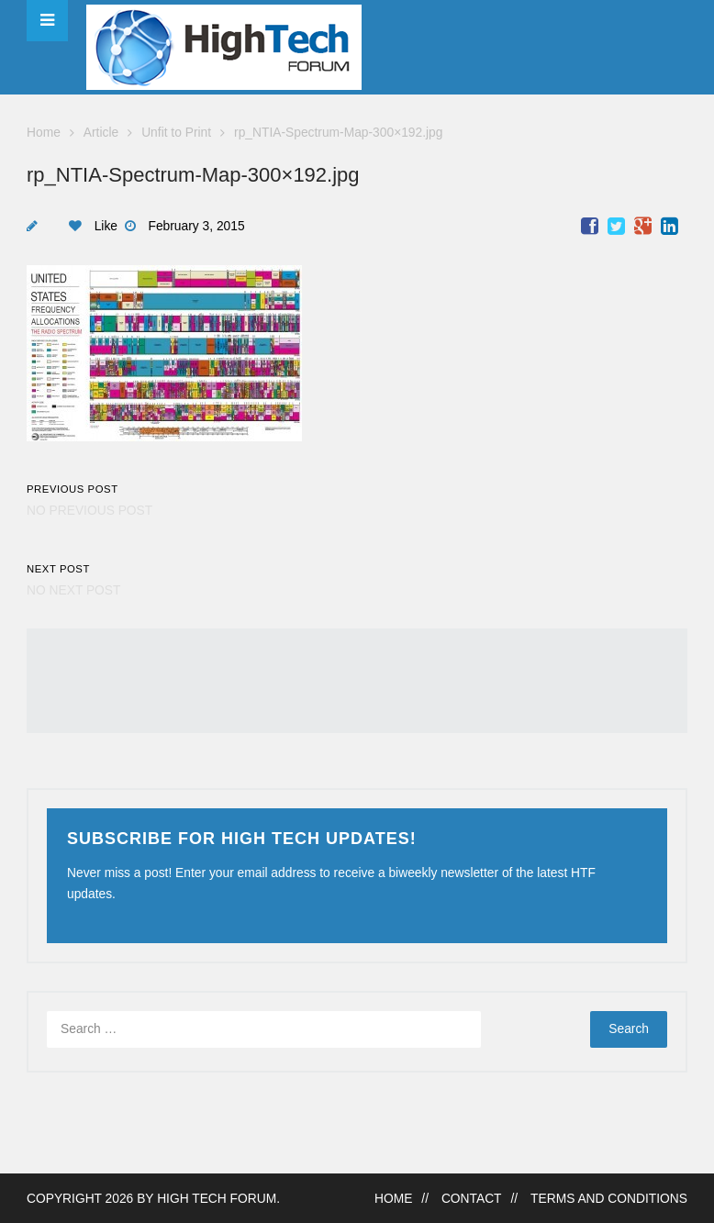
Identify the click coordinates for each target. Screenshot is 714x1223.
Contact (471, 1199)
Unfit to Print (176, 132)
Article (101, 132)
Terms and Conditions (608, 1199)
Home (44, 132)
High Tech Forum (216, 1199)
